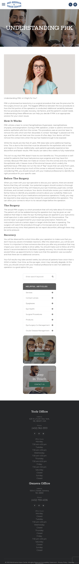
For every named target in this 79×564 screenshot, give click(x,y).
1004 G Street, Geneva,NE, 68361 (39, 497)
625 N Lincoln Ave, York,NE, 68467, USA (39, 425)
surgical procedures (34, 314)
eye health (30, 309)
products (29, 320)
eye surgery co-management (38, 325)
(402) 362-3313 (39, 433)
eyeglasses (30, 303)
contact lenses (32, 298)
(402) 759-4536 (39, 505)
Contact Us (39, 384)
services (29, 292)
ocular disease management (37, 331)
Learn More (39, 354)
